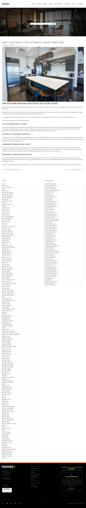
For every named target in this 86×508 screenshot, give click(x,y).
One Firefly (73, 503)
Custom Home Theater (8, 233)
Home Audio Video (7, 257)
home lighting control (8, 273)
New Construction (7, 355)
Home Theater (6, 288)
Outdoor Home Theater (8, 367)
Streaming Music (7, 434)
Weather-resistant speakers (9, 449)
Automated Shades (7, 197)
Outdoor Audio (6, 360)
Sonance (5, 425)
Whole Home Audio (7, 451)
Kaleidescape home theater (9, 309)
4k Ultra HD (5, 185)
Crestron (5, 225)
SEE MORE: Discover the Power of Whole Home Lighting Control (16, 120)
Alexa (4, 189)
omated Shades (6, 358)
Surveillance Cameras (8, 440)
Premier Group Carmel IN (8, 377)
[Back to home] (6, 4)
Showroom (5, 401)
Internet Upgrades (7, 305)
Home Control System (8, 268)
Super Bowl (5, 437)
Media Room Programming (9, 331)
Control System (6, 221)
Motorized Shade (7, 341)
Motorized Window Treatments (10, 346)
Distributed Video (7, 238)
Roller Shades (6, 386)
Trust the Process (58, 3)
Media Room (6, 329)
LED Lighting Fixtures (50, 235)
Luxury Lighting (10, 45)
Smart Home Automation (8, 406)
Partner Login (6, 478)
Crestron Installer (7, 228)
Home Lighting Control (8, 274)
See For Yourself (35, 482)
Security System (6, 394)
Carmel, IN (4, 45)
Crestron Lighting (7, 230)
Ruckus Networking (7, 387)
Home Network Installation (9, 280)
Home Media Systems (50, 214)
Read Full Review (71, 489)
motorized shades (7, 343)
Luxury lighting (5, 117)
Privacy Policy (82, 503)
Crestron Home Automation (9, 227)
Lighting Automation (7, 315)
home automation (7, 261)
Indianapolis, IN (49, 233)
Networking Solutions (50, 257)
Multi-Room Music (7, 351)
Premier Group (27, 130)
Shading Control (6, 399)
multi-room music (7, 348)
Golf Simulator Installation (9, 247)
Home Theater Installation (9, 292)
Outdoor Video (6, 374)
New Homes (6, 357)
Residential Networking (51, 269)
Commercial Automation (8, 216)
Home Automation (7, 259)
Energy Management (50, 204)
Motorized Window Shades (51, 251)
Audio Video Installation (8, 192)
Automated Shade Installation (52, 190)
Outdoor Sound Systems (51, 264)
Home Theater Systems (51, 230)
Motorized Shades (7, 345)
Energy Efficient (6, 242)
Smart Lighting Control (8, 418)
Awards (5, 203)
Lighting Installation (7, 324)
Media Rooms (6, 336)
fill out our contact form (37, 164)
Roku (4, 384)
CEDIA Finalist (6, 208)
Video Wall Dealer (7, 447)
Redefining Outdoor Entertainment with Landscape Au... (12, 169)
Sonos (4, 427)
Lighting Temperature (8, 326)
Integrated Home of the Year (9, 300)
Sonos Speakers (6, 428)
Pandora (5, 375)
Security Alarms (6, 391)
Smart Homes (6, 413)
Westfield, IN (48, 280)
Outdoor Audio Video (7, 362)
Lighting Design (6, 322)
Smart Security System (8, 420)
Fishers (5, 244)
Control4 (5, 223)
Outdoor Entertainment (8, 365)
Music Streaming (7, 353)
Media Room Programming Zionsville (11, 334)
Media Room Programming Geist (10, 333)
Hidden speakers (7, 250)
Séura (4, 396)
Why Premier (38, 3)
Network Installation (50, 256)
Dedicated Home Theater (8, 235)
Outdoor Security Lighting (51, 262)
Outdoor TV (5, 372)
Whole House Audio (7, 452)
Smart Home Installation (8, 408)
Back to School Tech (7, 204)
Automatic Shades (50, 192)
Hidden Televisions (7, 254)
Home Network (6, 278)
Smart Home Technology (8, 411)
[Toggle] (83, 183)
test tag (5, 444)
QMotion (5, 379)
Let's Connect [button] (80, 3)
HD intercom (6, 249)
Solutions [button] (51, 3)
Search (53, 23)
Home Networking (7, 281)
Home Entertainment (7, 269)
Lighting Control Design (8, 321)
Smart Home (6, 404)
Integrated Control (7, 298)
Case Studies (34, 480)
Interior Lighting (6, 304)
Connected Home (7, 220)
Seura (4, 398)
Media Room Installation (51, 244)
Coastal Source (6, 215)
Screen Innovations (7, 389)
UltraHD (5, 446)
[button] (43, 497)
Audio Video (6, 191)
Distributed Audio (7, 237)
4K (4, 184)
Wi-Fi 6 (4, 458)
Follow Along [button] (67, 3)
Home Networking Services (51, 220)
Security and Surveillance (51, 272)
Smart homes (6, 415)
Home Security (6, 286)
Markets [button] (45, 3)
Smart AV (5, 403)
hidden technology (7, 252)
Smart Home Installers (8, 410)
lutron (4, 327)
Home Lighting (6, 271)
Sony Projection (6, 432)
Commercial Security (7, 218)
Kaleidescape (6, 307)
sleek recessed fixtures (78, 137)
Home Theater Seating (50, 227)
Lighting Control (6, 317)
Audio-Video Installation (8, 196)
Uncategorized (49, 278)
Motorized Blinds (7, 338)
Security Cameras (7, 393)
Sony (4, 430)
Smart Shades (6, 422)
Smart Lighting (6, 416)
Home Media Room (7, 276)
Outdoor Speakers (7, 370)
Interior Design (6, 302)
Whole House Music (7, 454)
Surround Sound (6, 439)
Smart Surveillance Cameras (9, 423)
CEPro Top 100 (6, 211)
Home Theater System (8, 293)
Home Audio (6, 256)
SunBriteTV (5, 435)
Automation (6, 199)
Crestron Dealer (49, 200)
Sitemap (77, 503)
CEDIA (4, 206)
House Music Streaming (8, 295)
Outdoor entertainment (8, 363)
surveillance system (7, 442)
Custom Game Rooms (8, 232)
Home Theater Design (8, 290)
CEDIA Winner (6, 209)
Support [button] (73, 3)
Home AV (5, 262)
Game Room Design (7, 245)
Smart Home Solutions (51, 277)
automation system (7, 201)
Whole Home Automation (51, 281)
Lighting (5, 312)
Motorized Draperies (7, 339)
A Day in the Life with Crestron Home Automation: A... (74, 169)
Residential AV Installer (8, 382)
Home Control (6, 264)
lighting (5, 314)
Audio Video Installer (7, 194)
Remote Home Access (8, 381)
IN (3, 297)
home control (6, 266)
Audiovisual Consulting (51, 188)
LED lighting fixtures (7, 310)
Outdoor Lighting (7, 369)
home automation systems (12, 148)
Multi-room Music (49, 254)
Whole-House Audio (7, 456)
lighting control (6, 319)
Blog (32, 479)
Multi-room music (7, 350)
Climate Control (6, 213)
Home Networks (6, 285)
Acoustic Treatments (7, 187)
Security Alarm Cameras (51, 270)
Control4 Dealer (49, 198)
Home (33, 3)
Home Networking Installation (9, 283)
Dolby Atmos (6, 240)
